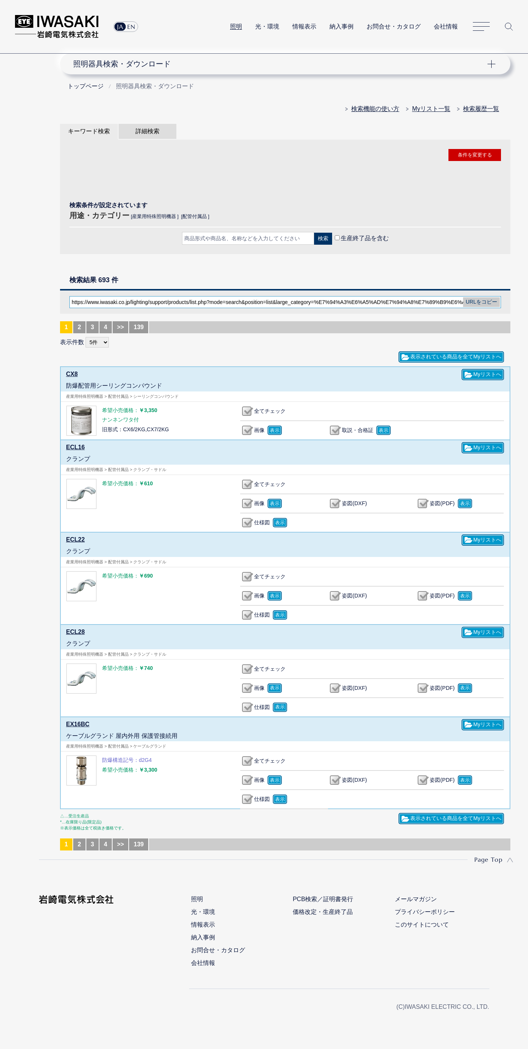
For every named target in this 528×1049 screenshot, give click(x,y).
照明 (236, 26)
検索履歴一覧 (481, 108)
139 (139, 327)
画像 (259, 430)
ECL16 (75, 447)
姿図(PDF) (442, 503)
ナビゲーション (281, 63)
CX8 (72, 374)
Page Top (488, 859)
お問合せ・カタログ (394, 26)
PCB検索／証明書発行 (323, 899)
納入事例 (341, 26)
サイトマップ (481, 26)
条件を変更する (475, 155)
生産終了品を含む (365, 238)
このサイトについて (422, 924)
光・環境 (267, 26)
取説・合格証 (357, 430)
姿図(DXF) (354, 503)
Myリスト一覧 (431, 108)
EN (131, 26)
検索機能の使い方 (375, 108)
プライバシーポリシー (425, 912)
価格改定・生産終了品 (323, 912)
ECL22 (75, 539)
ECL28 (75, 632)
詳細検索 (147, 131)
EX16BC (77, 724)
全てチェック (270, 411)
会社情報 (446, 26)
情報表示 (304, 26)
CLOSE (285, 258)
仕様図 (262, 522)
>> (120, 327)
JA (120, 26)
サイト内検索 (509, 27)
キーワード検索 (89, 131)
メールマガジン (416, 899)
